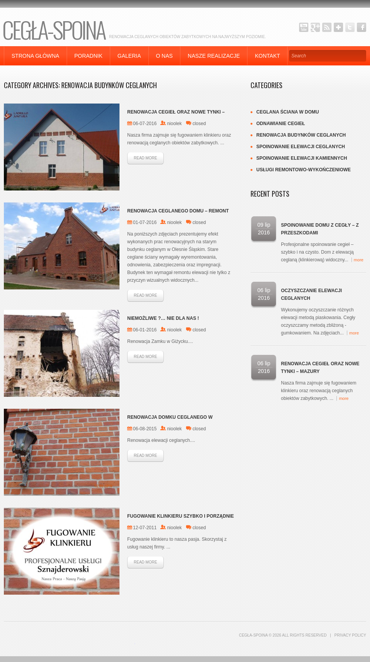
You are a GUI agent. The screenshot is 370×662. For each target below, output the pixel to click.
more (358, 259)
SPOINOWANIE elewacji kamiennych (301, 158)
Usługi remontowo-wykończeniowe (303, 169)
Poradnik (88, 56)
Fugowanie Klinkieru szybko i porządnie (180, 516)
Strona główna (35, 56)
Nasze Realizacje (214, 56)
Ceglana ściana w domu (287, 112)
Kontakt (267, 56)
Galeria (129, 56)
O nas (164, 56)
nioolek (174, 123)
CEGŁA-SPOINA (53, 29)
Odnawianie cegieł (280, 123)
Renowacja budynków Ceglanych (301, 135)
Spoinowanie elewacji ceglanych (300, 146)
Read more (145, 158)
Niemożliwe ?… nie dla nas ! (163, 318)
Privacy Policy (350, 635)
